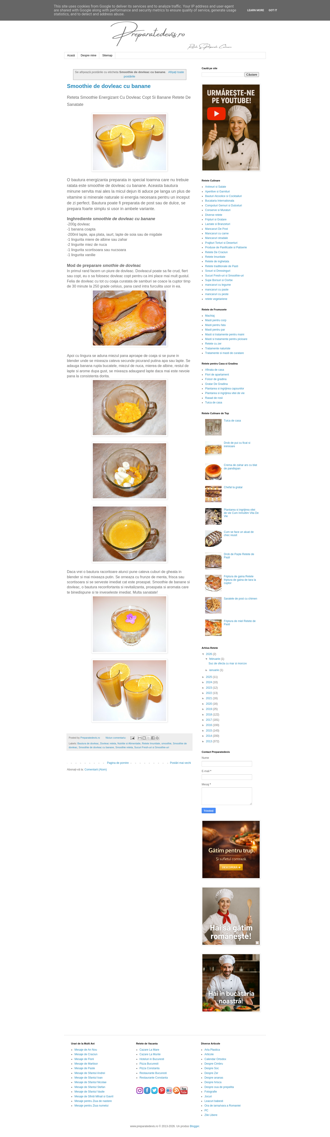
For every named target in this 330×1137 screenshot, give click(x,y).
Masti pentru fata (215, 325)
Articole (209, 1054)
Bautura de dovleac (88, 743)
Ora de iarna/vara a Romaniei (222, 1105)
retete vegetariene (216, 299)
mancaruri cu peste (216, 294)
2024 (209, 682)
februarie (215, 658)
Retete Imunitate (151, 743)
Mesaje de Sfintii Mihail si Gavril (93, 1096)
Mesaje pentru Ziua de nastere (93, 1101)
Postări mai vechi (180, 762)
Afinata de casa (214, 369)
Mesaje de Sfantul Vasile (89, 1091)
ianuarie (214, 670)
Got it (273, 10)
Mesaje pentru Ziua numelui (91, 1105)
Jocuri (208, 1096)
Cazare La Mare (149, 1049)
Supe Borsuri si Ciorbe (219, 280)
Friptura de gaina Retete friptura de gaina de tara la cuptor (240, 580)
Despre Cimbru (213, 1063)
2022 (209, 693)
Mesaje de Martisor (86, 1063)
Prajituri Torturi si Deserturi (221, 242)
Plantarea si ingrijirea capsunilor (224, 388)
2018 (209, 714)
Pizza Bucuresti (149, 1063)
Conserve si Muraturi (218, 210)
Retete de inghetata (217, 261)
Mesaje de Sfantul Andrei (89, 1073)
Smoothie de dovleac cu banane (109, 86)
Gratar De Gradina (216, 384)
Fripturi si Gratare (215, 219)
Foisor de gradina (215, 379)
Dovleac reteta (108, 743)
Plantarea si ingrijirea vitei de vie (225, 393)
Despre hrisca (212, 1082)
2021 (209, 698)
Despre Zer (211, 1073)
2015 (209, 730)
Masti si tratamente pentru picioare (226, 339)
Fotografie (210, 1091)
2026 (209, 654)
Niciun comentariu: (116, 737)
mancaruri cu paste (216, 289)
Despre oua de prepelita (219, 1087)
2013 (209, 741)
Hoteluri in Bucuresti (152, 1059)
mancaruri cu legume (218, 284)
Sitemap (107, 55)
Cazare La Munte (150, 1054)
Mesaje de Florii (84, 1059)
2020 (209, 703)
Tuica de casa (213, 402)
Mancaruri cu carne (217, 233)
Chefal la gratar (233, 487)
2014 (209, 735)
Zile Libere (210, 1115)
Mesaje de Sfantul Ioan (88, 1077)
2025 (209, 677)
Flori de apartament (217, 374)
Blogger (194, 1126)
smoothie (167, 743)
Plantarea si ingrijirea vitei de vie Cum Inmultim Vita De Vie (241, 513)
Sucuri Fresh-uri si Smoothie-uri (151, 747)
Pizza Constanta (150, 1068)
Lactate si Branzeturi (217, 224)
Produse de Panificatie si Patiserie (226, 247)
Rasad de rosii (214, 398)
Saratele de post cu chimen (240, 598)
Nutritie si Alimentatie (129, 743)
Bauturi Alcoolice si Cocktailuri (223, 196)
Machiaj (209, 315)
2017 (209, 719)
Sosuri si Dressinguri (217, 270)
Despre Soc (211, 1068)
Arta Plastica (212, 1049)
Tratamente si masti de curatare (224, 353)
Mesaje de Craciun (85, 1054)
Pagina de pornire (118, 762)
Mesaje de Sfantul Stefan (89, 1087)
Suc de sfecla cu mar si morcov (228, 663)
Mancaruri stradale (216, 238)
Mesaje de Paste (84, 1068)
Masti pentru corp (215, 320)
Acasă (71, 55)
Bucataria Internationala (219, 200)
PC (206, 1110)
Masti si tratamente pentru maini (224, 334)
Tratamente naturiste (217, 348)
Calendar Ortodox (215, 1059)
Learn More (255, 10)
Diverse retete (213, 214)
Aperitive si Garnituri (217, 191)
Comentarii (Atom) (96, 769)
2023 (209, 687)
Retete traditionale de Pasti (221, 266)
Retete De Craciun (216, 252)
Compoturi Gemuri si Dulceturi (223, 205)
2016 (209, 725)
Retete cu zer (213, 343)
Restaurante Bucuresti (153, 1073)
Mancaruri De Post (216, 228)
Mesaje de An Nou (85, 1049)
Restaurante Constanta (154, 1077)
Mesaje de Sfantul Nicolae (90, 1082)
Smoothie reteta (124, 747)
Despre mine (88, 55)
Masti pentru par (215, 329)
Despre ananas (213, 1077)
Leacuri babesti (213, 1101)
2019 (209, 709)
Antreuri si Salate (215, 186)
